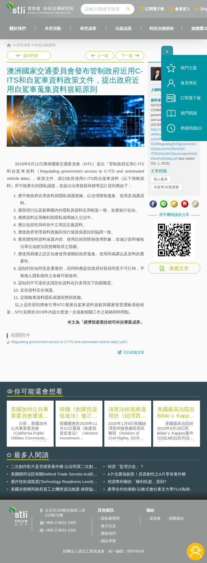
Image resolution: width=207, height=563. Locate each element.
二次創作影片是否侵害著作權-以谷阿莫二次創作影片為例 (54, 466)
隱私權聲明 (110, 518)
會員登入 (182, 8)
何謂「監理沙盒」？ (126, 466)
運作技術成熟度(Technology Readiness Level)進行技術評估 (54, 481)
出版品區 (123, 28)
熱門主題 (189, 68)
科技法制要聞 (45, 45)
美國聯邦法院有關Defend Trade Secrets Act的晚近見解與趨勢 (54, 474)
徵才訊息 (108, 526)
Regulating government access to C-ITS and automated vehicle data (69, 342)
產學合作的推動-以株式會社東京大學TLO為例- (149, 489)
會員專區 (189, 83)
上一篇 (99, 54)
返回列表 (30, 55)
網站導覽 (108, 541)
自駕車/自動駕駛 (166, 187)
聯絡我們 (108, 533)
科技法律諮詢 (161, 28)
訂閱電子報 (154, 8)
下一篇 (129, 55)
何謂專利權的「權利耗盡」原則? (137, 481)
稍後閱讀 (191, 128)
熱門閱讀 (189, 113)
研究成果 (88, 28)
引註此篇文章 (133, 352)
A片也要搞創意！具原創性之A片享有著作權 (147, 474)
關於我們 (17, 28)
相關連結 (176, 518)
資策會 (155, 518)
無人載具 (161, 179)
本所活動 (53, 28)
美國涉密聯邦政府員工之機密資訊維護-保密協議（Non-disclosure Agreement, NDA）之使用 (54, 489)
